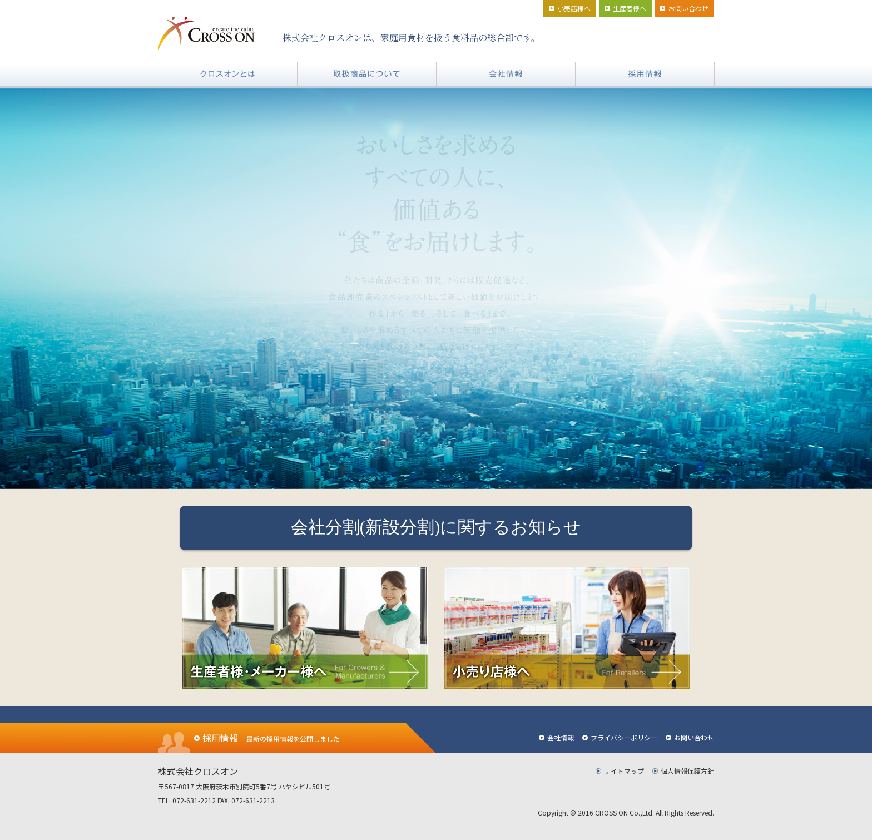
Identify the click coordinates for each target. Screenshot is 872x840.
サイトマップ (624, 770)
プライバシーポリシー (624, 737)
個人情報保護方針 (687, 770)
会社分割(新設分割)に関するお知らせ (436, 527)
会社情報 (560, 737)
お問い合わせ (694, 737)
